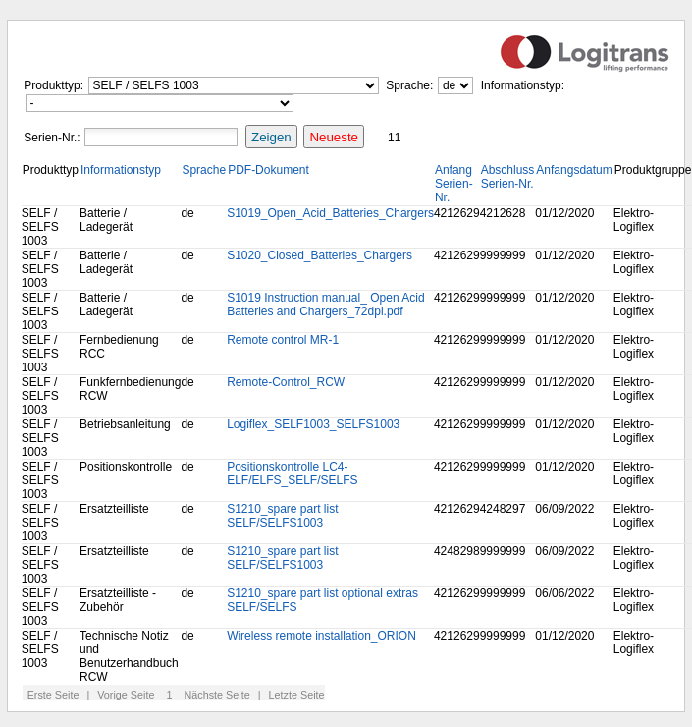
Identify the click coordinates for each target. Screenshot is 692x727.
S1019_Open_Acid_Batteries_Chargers (330, 213)
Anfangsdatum (574, 170)
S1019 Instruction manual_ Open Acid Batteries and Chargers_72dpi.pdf (325, 304)
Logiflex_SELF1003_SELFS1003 (313, 424)
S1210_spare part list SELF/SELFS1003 (282, 516)
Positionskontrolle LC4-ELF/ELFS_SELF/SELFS (292, 473)
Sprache (204, 170)
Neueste (333, 137)
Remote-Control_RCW (286, 382)
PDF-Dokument (268, 170)
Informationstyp (120, 170)
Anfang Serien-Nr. (454, 183)
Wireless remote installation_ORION (321, 636)
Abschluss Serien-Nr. (508, 177)
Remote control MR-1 (283, 340)
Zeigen (271, 137)
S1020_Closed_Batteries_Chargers (319, 255)
